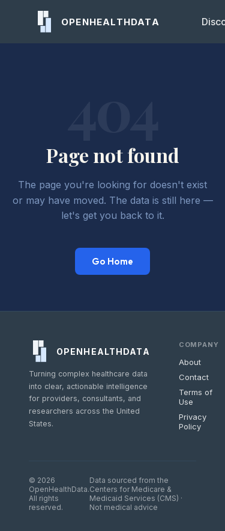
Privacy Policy (192, 421)
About (190, 362)
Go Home (112, 261)
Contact (194, 377)
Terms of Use (195, 397)
